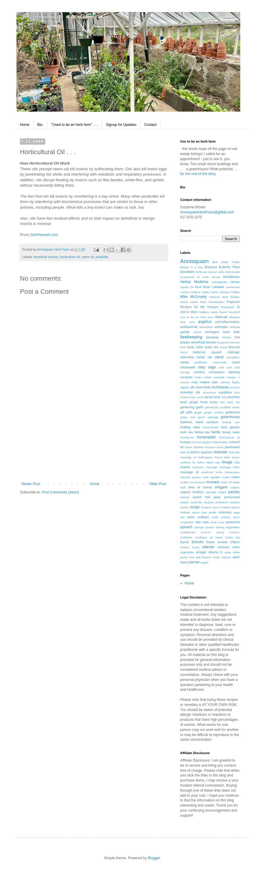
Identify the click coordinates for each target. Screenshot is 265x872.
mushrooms (197, 482)
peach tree (201, 497)
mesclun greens (190, 477)
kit (187, 452)
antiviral (235, 327)
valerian (208, 547)
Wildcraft (221, 317)
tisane (210, 542)
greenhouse (230, 417)
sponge (198, 527)
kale (183, 452)
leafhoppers (205, 457)
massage (211, 467)
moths (226, 477)
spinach (186, 527)
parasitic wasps (216, 492)
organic (235, 487)
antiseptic (221, 327)
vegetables (187, 552)
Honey (235, 282)
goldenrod (232, 412)
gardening (187, 407)
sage (236, 512)
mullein (184, 482)
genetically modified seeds (222, 407)
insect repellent (194, 447)
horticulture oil (70, 257)
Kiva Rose (202, 287)
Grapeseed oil (190, 277)
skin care (202, 522)
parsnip (184, 497)
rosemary (225, 512)
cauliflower (201, 362)
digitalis (185, 387)
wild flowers (203, 557)
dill (192, 387)
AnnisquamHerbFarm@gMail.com (207, 212)
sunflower (186, 537)
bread (223, 347)
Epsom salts (216, 272)
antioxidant (206, 327)
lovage (227, 462)
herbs (215, 432)
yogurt (204, 562)
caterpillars (233, 357)
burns (183, 352)
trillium (235, 542)
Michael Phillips (229, 292)
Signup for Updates (121, 125)
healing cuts (231, 422)
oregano (221, 487)
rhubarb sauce (189, 512)
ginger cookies (213, 412)
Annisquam (194, 261)
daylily (236, 382)
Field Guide (232, 272)
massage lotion (229, 467)
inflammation (220, 442)
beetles (226, 337)
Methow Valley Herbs (204, 292)
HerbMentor (231, 277)
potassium (222, 502)
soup (221, 522)
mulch (235, 477)
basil (226, 332)
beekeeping (191, 337)
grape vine (187, 417)
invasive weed (214, 447)
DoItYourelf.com (44, 234)
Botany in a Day (191, 267)
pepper (184, 502)
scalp (215, 517)
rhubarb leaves (230, 507)
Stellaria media (208, 312)
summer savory (213, 532)
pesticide (102, 257)
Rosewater (227, 307)
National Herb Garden (224, 297)
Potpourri (233, 302)
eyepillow (225, 392)
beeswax (212, 337)
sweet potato (224, 537)
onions (207, 487)
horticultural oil (229, 437)
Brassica (211, 267)
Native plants (189, 302)
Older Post (157, 484)
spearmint (233, 522)
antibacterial (188, 327)
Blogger (154, 858)
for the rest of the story (198, 174)
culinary (225, 382)
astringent (212, 332)
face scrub (197, 397)
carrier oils (204, 357)
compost (186, 377)
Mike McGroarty (193, 297)
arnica (197, 332)
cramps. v (233, 377)
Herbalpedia (219, 282)
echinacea (220, 387)
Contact (150, 125)
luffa (237, 462)
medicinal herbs (211, 472)
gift (182, 412)
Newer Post (30, 484)
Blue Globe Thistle (226, 262)
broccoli (234, 347)
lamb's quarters (201, 452)
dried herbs (203, 387)
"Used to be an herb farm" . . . (74, 125)
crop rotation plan (204, 382)
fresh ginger (189, 402)
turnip (195, 547)
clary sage (207, 367)
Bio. (40, 125)
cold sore (225, 367)
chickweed (187, 367)
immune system (201, 442)
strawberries (188, 532)
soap (214, 522)
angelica (204, 322)
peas (217, 497)
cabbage (233, 352)
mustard (212, 482)
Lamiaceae (233, 287)
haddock (186, 422)
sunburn (234, 532)
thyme (184, 542)
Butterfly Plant (229, 267)
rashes (184, 507)
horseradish (206, 437)
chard (236, 362)
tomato (222, 542)
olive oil (194, 487)
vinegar (201, 552)
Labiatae (218, 287)
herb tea (186, 432)
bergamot (223, 342)
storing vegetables (228, 527)
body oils (212, 347)
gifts (189, 412)
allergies (234, 317)
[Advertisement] (94, 452)
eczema (235, 387)
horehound (187, 437)
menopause (232, 472)
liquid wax (213, 462)
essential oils (190, 392)
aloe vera (187, 322)
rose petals (208, 512)
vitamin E (215, 552)
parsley (234, 492)
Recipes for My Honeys (199, 307)
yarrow (194, 562)
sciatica (225, 517)
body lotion (195, 347)
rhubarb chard (210, 507)
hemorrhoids (211, 427)
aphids (185, 332)
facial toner (213, 397)
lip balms (198, 462)
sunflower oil (204, 537)
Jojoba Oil (187, 287)
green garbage (208, 417)
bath (236, 332)
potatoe (235, 502)
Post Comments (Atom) (60, 492)
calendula (187, 357)
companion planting (224, 372)
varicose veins (228, 547)
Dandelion (187, 272)
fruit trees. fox (230, 402)
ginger (198, 412)
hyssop (185, 442)
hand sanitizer (207, 422)
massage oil (189, 472)
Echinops (201, 272)
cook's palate (203, 377)
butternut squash (207, 352)
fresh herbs (209, 402)
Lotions (184, 292)
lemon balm (222, 457)
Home (24, 125)
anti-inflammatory (227, 322)
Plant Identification (212, 302)
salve (191, 517)
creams (184, 382)
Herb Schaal (211, 277)
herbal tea (202, 432)
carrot (219, 357)
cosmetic (219, 377)
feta (224, 397)
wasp (228, 552)
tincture (197, 542)
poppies (209, 502)
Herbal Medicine (194, 282)
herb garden (230, 427)
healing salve (190, 427)
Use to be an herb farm (196, 317)
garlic (200, 407)
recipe (195, 507)
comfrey (199, 372)
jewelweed (232, 447)
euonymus (209, 392)
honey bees (231, 432)
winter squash (222, 557)
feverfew (233, 397)
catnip (184, 362)
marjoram (198, 467)
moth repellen (211, 477)
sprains (209, 527)
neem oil (88, 257)
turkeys (184, 547)
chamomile (219, 362)
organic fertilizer (192, 492)
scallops (203, 517)
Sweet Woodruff (229, 312)
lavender (220, 452)
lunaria (185, 467)
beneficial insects (46, 257)
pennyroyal (232, 497)
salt (182, 517)
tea (238, 537)
